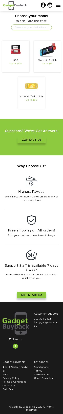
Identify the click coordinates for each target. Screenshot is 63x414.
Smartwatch (41, 374)
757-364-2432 (42, 319)
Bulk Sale (8, 389)
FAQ (5, 374)
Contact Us (31, 139)
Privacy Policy (11, 378)
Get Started (31, 294)
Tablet (38, 371)
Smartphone (41, 367)
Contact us (9, 386)
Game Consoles (43, 378)
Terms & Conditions (14, 382)
